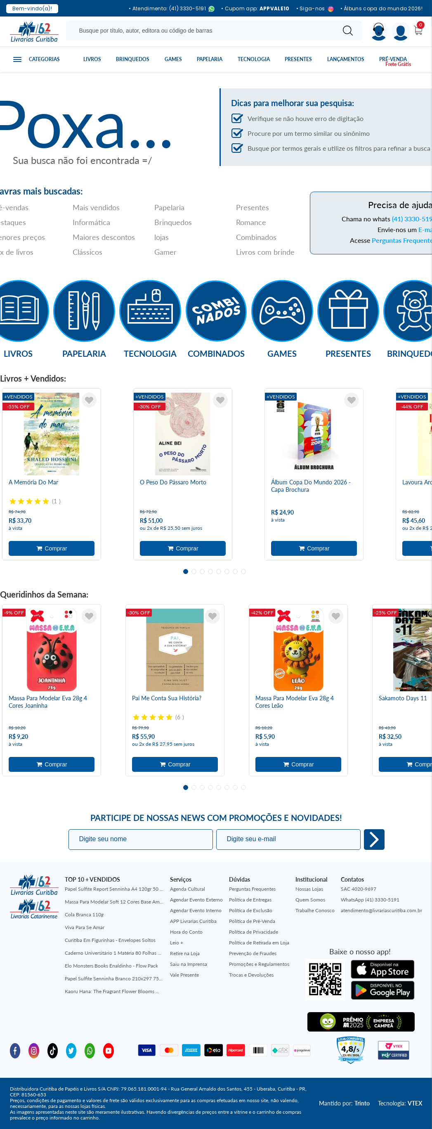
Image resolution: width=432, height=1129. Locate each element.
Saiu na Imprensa (188, 964)
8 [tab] (243, 571)
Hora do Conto (186, 932)
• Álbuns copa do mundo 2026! (381, 8)
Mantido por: (344, 1103)
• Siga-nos (315, 9)
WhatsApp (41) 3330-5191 (370, 900)
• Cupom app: (255, 8)
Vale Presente (184, 975)
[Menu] (401, 31)
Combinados (256, 237)
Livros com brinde (265, 251)
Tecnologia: (400, 1103)
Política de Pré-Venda (252, 921)
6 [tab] (226, 571)
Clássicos (87, 251)
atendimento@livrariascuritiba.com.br (381, 910)
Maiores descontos (104, 237)
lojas (161, 237)
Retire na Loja (185, 953)
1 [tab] (185, 571)
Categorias (44, 59)
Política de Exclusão (250, 910)
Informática (91, 222)
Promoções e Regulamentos (259, 964)
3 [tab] (202, 571)
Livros (92, 59)
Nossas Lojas (309, 889)
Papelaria (209, 59)
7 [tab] (235, 571)
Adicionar (51, 548)
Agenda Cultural (187, 889)
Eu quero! (374, 839)
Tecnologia (254, 59)
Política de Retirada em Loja (259, 942)
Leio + (176, 942)
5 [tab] (218, 571)
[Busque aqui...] (202, 30)
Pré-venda (393, 59)
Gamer (165, 251)
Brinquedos (132, 59)
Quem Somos (310, 900)
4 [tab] (210, 571)
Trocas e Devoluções (251, 975)
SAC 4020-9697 (358, 889)
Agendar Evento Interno (196, 910)
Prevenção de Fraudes (252, 953)
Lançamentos (345, 59)
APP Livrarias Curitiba (193, 921)
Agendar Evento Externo (196, 900)
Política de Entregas (250, 900)
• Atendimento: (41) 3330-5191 (172, 9)
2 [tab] (193, 571)
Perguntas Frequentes (252, 889)
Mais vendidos (96, 207)
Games (173, 59)
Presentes (298, 59)
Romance (251, 222)
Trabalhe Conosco (315, 910)
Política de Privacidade (253, 932)
